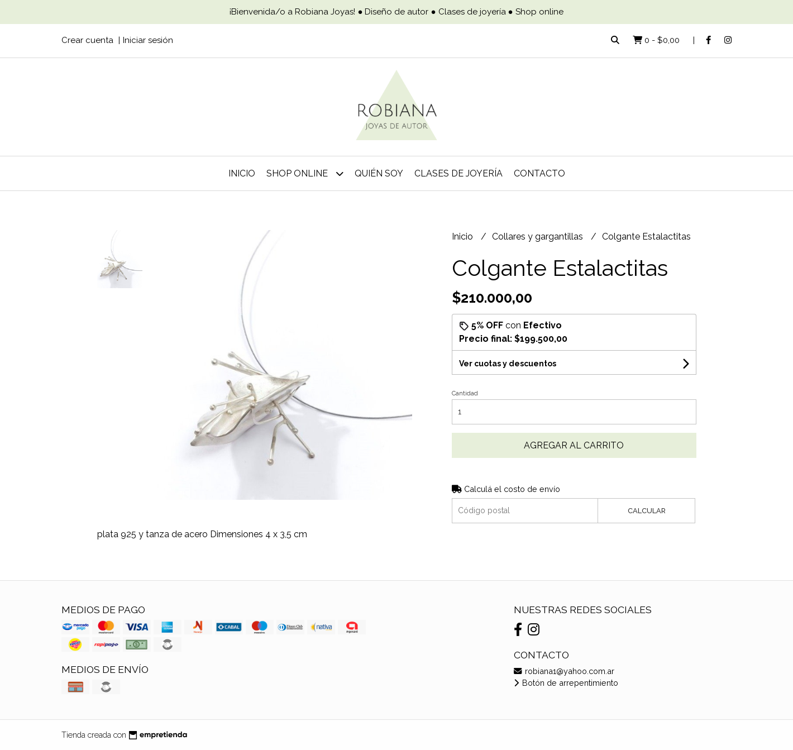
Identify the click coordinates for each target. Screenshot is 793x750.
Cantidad (465, 393)
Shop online (304, 173)
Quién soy (379, 173)
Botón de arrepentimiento (566, 682)
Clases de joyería (458, 173)
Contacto (539, 173)
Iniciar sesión (148, 40)
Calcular (647, 511)
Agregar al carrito (574, 445)
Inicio (241, 173)
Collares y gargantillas (538, 236)
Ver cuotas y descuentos (507, 363)
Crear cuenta (87, 40)
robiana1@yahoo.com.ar (564, 671)
